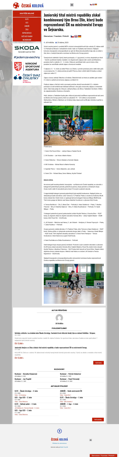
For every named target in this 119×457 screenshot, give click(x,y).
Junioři (26, 26)
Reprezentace (27, 33)
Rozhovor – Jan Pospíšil (23, 379)
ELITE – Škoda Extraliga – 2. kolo (26, 391)
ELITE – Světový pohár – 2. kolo (25, 404)
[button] (72, 5)
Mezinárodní (27, 40)
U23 (27, 22)
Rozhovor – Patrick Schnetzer (70, 374)
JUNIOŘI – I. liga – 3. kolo (69, 404)
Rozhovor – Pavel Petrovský (69, 379)
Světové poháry (26, 36)
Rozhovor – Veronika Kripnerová (26, 374)
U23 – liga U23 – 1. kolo (23, 410)
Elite (27, 19)
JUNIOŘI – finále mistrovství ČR (71, 391)
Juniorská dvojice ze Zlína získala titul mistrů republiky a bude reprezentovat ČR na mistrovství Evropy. (51, 347)
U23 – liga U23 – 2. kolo (23, 397)
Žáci (26, 29)
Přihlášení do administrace (59, 443)
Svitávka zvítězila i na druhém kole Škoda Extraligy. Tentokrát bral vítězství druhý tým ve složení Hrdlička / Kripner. (55, 333)
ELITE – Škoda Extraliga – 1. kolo (71, 397)
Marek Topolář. (64, 447)
